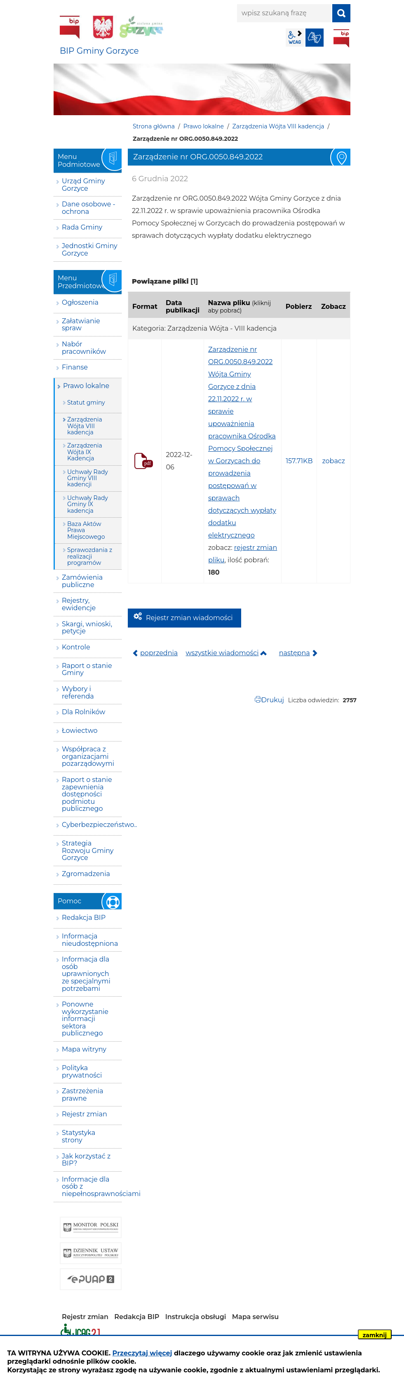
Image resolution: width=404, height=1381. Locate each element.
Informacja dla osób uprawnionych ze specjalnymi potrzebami (86, 973)
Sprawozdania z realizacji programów (89, 556)
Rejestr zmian (84, 1114)
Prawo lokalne (203, 126)
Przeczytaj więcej (142, 1353)
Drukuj (272, 700)
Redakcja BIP (84, 917)
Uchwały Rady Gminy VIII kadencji (87, 478)
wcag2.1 (295, 37)
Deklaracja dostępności (80, 1332)
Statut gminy (86, 402)
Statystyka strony (78, 1136)
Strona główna (154, 126)
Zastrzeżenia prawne (82, 1094)
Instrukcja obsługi (195, 1317)
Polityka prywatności (82, 1071)
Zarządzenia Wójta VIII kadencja (278, 126)
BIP (341, 38)
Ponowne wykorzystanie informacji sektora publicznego (85, 1018)
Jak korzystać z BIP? (86, 1160)
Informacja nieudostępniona (90, 940)
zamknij (375, 1335)
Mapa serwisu (255, 1317)
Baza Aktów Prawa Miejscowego (86, 530)
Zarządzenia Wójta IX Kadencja (84, 452)
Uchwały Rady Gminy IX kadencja (87, 504)
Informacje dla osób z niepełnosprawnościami (92, 1186)
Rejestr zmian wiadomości (189, 618)
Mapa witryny (84, 1049)
